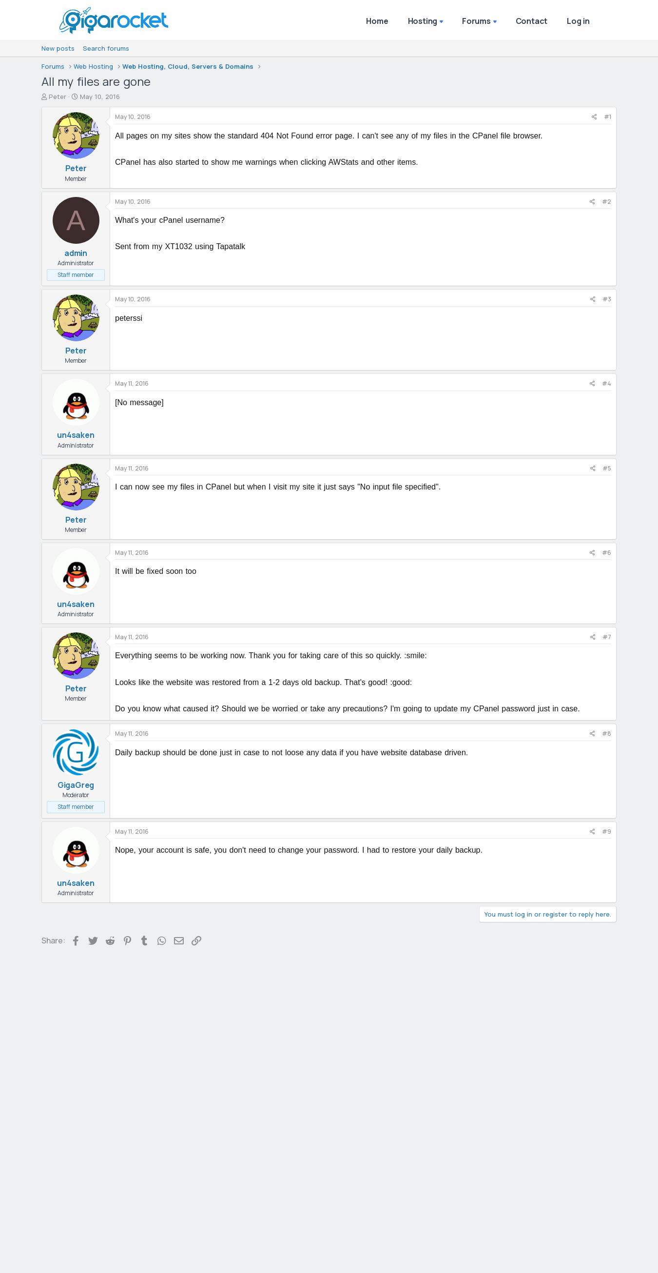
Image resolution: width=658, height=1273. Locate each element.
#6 (606, 552)
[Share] (594, 117)
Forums (476, 21)
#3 (606, 299)
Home (377, 21)
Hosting (423, 21)
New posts (58, 48)
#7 (606, 637)
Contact (532, 21)
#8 (606, 733)
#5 (606, 468)
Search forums (106, 48)
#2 (606, 201)
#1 (607, 117)
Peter (57, 96)
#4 (606, 383)
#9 (606, 831)
